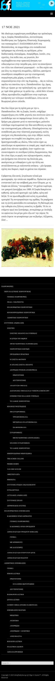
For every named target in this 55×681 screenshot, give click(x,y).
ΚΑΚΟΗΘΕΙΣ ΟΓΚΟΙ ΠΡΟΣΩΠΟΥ (22, 527)
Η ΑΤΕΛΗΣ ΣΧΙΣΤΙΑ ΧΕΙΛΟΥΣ (21, 365)
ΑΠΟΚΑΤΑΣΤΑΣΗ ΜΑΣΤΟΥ (17, 558)
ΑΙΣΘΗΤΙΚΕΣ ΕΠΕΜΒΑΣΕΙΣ (15, 563)
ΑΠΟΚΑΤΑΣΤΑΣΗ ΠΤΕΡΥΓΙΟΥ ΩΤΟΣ (21, 553)
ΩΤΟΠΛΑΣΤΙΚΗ (13, 600)
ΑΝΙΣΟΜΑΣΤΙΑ (16, 636)
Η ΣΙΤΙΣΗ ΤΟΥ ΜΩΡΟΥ (18, 339)
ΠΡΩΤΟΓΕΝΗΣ (18, 375)
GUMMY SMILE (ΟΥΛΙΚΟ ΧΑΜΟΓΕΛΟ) (22, 605)
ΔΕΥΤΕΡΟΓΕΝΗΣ (19, 380)
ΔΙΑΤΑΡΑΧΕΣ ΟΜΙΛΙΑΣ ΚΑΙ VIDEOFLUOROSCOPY (29, 391)
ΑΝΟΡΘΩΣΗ (14, 626)
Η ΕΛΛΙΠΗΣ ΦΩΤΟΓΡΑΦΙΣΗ (23, 584)
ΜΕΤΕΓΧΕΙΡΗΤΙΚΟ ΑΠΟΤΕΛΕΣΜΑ (26, 438)
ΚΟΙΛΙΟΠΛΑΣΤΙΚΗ (14, 641)
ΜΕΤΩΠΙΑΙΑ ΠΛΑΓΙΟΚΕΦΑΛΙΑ (25, 422)
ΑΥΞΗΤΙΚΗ (14, 621)
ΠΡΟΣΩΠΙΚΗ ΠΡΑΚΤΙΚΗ (19, 354)
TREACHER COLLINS (15, 459)
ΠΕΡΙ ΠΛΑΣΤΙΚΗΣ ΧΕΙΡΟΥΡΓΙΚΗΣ (17, 292)
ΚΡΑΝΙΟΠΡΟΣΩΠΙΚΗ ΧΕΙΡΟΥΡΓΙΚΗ (21, 312)
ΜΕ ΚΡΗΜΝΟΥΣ (16, 542)
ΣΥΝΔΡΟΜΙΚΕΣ (16, 433)
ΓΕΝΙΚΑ (13, 537)
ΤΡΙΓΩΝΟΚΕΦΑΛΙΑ (20, 417)
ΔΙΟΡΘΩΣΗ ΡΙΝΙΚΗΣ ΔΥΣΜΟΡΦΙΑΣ (23, 370)
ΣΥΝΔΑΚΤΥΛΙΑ (13, 490)
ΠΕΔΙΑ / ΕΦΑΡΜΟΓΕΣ (15, 302)
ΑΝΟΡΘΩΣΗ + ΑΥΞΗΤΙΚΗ (20, 631)
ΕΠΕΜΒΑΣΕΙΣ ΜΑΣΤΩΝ (16, 610)
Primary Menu (51, 13)
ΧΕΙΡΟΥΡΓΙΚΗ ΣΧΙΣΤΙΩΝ (19, 349)
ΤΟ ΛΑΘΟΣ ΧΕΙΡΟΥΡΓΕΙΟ (20, 401)
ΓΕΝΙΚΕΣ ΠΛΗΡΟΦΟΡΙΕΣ (17, 297)
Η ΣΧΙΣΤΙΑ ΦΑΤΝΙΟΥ (18, 359)
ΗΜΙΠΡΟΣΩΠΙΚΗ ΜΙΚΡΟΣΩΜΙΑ (19, 453)
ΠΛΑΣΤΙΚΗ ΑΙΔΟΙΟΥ (15, 647)
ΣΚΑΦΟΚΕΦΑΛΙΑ (19, 427)
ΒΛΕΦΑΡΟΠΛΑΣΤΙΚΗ (15, 594)
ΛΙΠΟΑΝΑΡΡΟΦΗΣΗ (15, 652)
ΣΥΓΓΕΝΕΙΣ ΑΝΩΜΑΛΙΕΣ (14, 323)
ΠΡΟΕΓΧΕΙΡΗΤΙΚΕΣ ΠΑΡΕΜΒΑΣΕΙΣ (24, 344)
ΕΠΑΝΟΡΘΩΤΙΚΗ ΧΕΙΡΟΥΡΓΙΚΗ (19, 307)
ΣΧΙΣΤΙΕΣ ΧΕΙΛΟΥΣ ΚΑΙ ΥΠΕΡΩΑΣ (23, 333)
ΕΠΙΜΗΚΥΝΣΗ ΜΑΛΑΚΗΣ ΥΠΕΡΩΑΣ (24, 396)
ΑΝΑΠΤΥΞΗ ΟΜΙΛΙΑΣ (18, 386)
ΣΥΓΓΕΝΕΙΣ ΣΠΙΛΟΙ (14, 500)
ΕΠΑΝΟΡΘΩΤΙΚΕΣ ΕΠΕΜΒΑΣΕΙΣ (17, 511)
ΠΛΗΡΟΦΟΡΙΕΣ (7, 286)
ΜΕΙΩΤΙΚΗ (14, 615)
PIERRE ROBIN (13, 464)
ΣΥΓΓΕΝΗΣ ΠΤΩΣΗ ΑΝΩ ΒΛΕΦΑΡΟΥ (21, 485)
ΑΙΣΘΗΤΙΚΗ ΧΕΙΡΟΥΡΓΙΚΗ (17, 318)
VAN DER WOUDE (14, 469)
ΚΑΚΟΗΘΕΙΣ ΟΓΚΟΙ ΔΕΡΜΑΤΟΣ (19, 516)
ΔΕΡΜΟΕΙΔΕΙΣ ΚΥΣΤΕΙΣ (16, 506)
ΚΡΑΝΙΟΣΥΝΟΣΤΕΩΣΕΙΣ (16, 406)
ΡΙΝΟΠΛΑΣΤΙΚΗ (13, 574)
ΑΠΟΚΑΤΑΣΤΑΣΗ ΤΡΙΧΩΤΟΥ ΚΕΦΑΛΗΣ (22, 532)
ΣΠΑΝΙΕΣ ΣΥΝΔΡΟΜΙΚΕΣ (20, 443)
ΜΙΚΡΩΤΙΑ (11, 480)
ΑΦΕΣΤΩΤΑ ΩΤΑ (13, 474)
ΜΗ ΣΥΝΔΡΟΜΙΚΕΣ (17, 412)
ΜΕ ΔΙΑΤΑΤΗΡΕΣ (16, 547)
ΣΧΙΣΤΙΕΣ (10, 328)
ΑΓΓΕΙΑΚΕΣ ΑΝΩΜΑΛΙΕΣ (17, 495)
